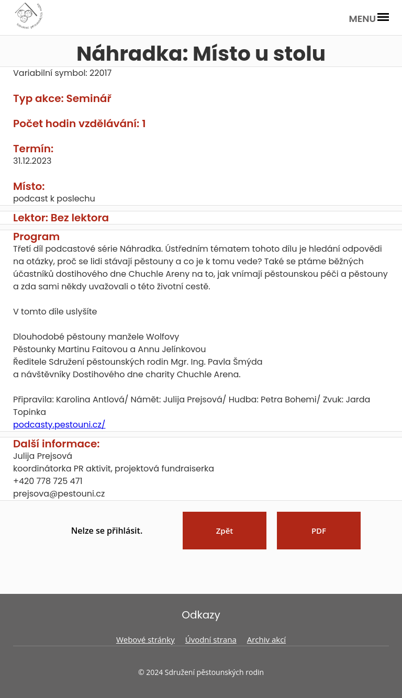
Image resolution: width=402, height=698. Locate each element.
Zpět (224, 530)
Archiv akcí (266, 639)
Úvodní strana (211, 639)
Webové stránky (145, 639)
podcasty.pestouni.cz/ (59, 425)
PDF (318, 530)
